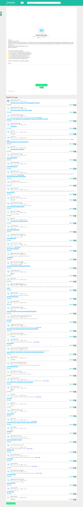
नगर (32, 422)
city (15, 382)
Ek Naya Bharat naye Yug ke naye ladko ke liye (15, 206)
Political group (10, 257)
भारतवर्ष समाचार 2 (10, 343)
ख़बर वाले (14, 422)
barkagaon (19, 439)
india (24, 382)
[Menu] (22, 3)
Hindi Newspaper (23, 102)
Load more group (11, 503)
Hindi (48, 36)
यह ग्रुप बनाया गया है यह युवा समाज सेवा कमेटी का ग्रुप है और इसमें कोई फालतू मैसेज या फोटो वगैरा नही (22, 328)
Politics (12, 382)
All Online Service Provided (12, 166)
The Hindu (34, 118)
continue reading (39, 117)
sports (22, 110)
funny (19, 110)
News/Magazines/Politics (39, 36)
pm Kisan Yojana (19, 352)
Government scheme (11, 352)
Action (8, 288)
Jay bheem (9, 398)
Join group (38, 85)
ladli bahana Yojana (27, 352)
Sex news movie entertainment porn (17, 149)
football (30, 110)
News (18, 102)
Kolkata (11, 248)
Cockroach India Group (11, 238)
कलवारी (28, 422)
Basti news (9, 422)
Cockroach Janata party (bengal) (13, 229)
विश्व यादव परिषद (10, 458)
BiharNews (9, 320)
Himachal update (10, 491)
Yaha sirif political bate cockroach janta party (19, 221)
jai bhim (19, 311)
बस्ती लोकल (18, 422)
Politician (9, 483)
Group (12, 273)
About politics (13, 126)
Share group (44, 85)
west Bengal (16, 248)
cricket (26, 110)
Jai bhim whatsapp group (11, 311)
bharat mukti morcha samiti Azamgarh (29, 311)
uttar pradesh (19, 382)
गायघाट (35, 422)
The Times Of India (30, 102)
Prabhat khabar (39, 118)
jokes (15, 110)
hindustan (45, 118)
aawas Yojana (41, 352)
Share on (71, 104)
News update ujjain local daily (12, 296)
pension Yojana (34, 352)
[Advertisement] (41, 17)
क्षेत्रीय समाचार (24, 422)
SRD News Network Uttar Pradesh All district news (16, 176)
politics (13, 483)
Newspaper (13, 102)
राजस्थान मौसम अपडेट (10, 192)
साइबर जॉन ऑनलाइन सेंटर (11, 474)
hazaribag (14, 439)
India (45, 36)
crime (31, 382)
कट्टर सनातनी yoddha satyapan (12, 366)
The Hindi (37, 102)
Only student (9, 431)
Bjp (8, 248)
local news (9, 439)
